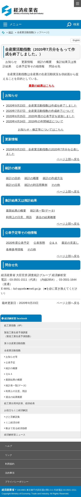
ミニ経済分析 (13, 422)
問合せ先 (54, 66)
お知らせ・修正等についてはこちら (41, 129)
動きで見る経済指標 (16, 428)
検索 (72, 24)
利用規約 (9, 463)
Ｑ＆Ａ (53, 242)
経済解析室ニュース (14, 434)
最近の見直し (70, 242)
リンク (8, 455)
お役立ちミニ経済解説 (16, 410)
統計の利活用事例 (35, 185)
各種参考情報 (14, 249)
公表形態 (39, 242)
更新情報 (27, 62)
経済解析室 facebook (15, 318)
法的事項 (9, 472)
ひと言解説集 (13, 416)
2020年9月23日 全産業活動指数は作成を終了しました (41, 105)
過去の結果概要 (46, 217)
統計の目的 (13, 178)
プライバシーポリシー (17, 481)
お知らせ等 (11, 356)
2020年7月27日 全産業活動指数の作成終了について (40, 111)
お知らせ (11, 62)
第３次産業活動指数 (14, 343)
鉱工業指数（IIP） (13, 325)
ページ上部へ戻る (68, 159)
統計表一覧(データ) (42, 210)
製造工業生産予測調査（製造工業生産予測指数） (18, 334)
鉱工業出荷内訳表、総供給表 (19, 403)
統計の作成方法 (53, 178)
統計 (11, 32)
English (76, 40)
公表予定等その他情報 (30, 66)
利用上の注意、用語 (19, 217)
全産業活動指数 (12, 350)
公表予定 (10, 362)
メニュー (12, 24)
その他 (55, 185)
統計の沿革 (13, 185)
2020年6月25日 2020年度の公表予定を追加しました (40, 116)
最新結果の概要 (16, 210)
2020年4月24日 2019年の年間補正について (34, 121)
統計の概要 (44, 62)
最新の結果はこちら (41, 85)
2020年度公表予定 (17, 242)
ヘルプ (8, 446)
